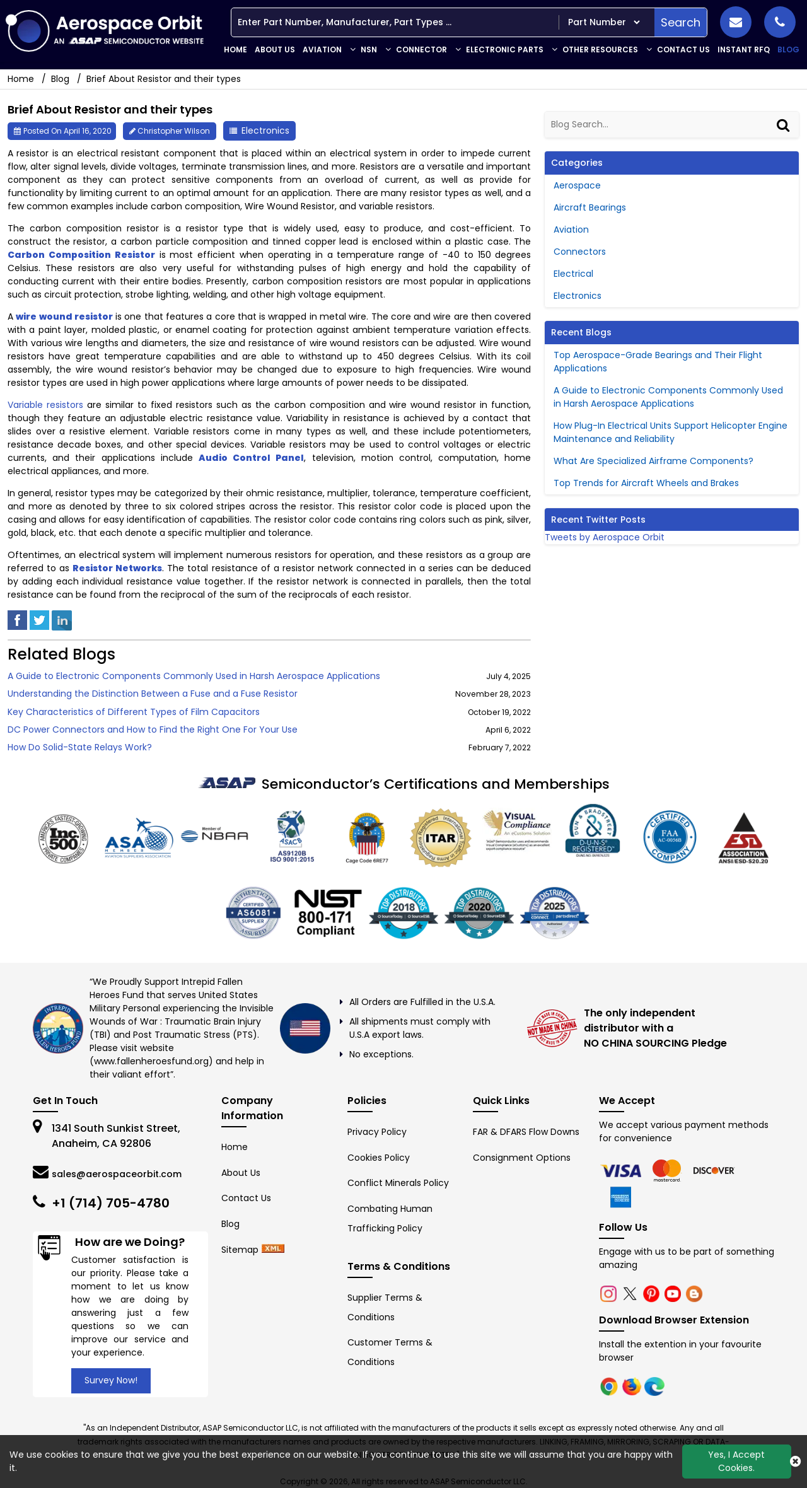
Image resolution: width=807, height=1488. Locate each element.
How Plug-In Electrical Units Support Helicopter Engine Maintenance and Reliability (670, 432)
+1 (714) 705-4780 (111, 1203)
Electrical (573, 273)
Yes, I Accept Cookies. (736, 1461)
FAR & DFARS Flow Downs (526, 1131)
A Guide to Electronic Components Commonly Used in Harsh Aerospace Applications (194, 676)
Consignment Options (522, 1157)
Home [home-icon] (22, 79)
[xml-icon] (273, 1249)
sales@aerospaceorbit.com (117, 1174)
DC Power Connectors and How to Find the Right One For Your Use (153, 729)
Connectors (580, 251)
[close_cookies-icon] (795, 1461)
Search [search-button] (680, 22)
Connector (421, 49)
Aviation (322, 49)
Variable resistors (45, 404)
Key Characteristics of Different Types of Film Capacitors (134, 712)
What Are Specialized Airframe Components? (653, 461)
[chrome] (622, 1170)
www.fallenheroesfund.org (151, 1061)
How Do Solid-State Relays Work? (80, 747)
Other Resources (600, 49)
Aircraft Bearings (590, 207)
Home (235, 49)
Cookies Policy (378, 1157)
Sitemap (239, 1249)
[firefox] (669, 1170)
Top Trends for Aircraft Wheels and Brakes (646, 483)
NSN (369, 49)
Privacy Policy (377, 1131)
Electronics (265, 130)
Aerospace (577, 185)
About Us (275, 49)
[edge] (714, 1170)
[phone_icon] (780, 22)
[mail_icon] (736, 22)
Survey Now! (110, 1380)
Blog (788, 49)
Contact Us (683, 49)
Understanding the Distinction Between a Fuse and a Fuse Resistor (153, 694)
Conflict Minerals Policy (398, 1183)
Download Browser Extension (674, 1320)
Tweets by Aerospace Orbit (605, 537)
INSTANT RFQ (743, 49)
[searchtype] (604, 22)
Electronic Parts (504, 49)
